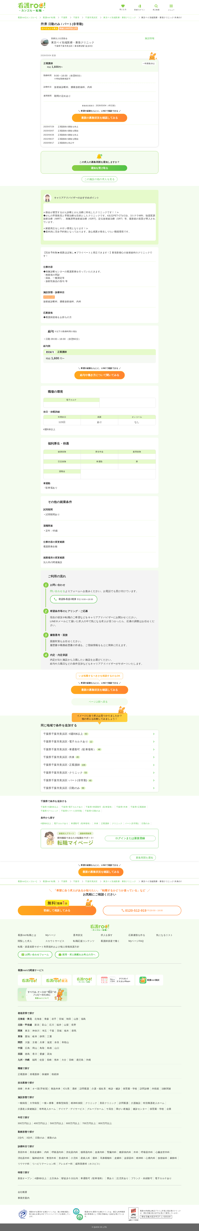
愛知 (27, 1036)
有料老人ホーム (47, 1109)
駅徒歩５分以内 (69, 1178)
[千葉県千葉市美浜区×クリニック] (99, 772)
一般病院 (22, 1103)
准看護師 (34, 1074)
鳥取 (42, 1048)
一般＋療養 (48, 1103)
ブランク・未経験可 (141, 1178)
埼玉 (44, 1030)
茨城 (59, 1030)
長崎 (49, 1059)
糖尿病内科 (125, 1152)
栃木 (66, 1030)
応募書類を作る (137, 935)
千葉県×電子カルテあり (72, 807)
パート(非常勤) (132, 823)
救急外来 (56, 1088)
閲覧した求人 (25, 941)
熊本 (56, 1059)
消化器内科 (72, 1152)
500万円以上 (57, 1123)
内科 (46, 1152)
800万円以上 (105, 1123)
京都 (34, 1042)
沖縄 (88, 1059)
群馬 (74, 1030)
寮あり (110, 1178)
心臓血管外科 (163, 1152)
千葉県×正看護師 (138, 807)
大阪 (27, 1042)
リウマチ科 (24, 1163)
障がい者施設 (123, 1109)
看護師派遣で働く (110, 941)
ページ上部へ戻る (99, 701)
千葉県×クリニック (49, 811)
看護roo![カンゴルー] (27, 17)
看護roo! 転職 (49, 17)
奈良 (56, 1042)
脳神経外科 (38, 1158)
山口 (56, 1048)
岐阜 (34, 1036)
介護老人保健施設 (27, 1109)
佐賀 (42, 1059)
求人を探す (106, 935)
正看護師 (105, 823)
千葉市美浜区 (91, 17)
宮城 (61, 1019)
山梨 (66, 1024)
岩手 (54, 1019)
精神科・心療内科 (145, 1158)
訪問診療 (144, 1088)
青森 (46, 1019)
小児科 (74, 1158)
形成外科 (63, 1158)
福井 (59, 1024)
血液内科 (99, 1152)
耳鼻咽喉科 (106, 1158)
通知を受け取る (99, 168)
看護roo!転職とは (27, 935)
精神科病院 (77, 1103)
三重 (49, 1036)
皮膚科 (117, 1158)
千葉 (52, 1030)
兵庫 (42, 1042)
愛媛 (42, 1054)
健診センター (140, 1109)
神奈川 (35, 1030)
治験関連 (166, 1088)
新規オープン (25, 1178)
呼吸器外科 (147, 1152)
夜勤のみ (52, 1137)
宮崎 (71, 1059)
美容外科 (22, 1152)
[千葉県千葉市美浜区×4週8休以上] (99, 734)
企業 (169, 1109)
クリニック (117, 823)
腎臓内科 (112, 1152)
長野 (73, 1024)
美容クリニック (108, 1103)
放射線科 (162, 1158)
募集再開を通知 (143, 857)
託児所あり (122, 1178)
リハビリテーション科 (44, 1163)
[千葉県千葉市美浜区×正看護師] (99, 765)
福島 (83, 1019)
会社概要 (22, 1192)
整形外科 (51, 1158)
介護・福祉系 (99, 1088)
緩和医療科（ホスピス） (88, 1163)
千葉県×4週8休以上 (50, 807)
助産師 (55, 1074)
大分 (64, 1059)
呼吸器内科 (57, 1152)
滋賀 (49, 1042)
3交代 (29, 1137)
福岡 (34, 1059)
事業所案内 (24, 1198)
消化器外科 (24, 1158)
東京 (27, 1030)
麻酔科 (173, 1158)
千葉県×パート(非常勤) (71, 811)
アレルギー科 (66, 1163)
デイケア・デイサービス (72, 1109)
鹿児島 (79, 1059)
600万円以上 (73, 1123)
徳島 (27, 1054)
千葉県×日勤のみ (92, 811)
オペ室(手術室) (40, 1088)
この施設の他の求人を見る (99, 179)
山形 (76, 1019)
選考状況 (78, 935)
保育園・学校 (130, 1088)
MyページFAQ (136, 941)
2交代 (21, 1137)
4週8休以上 (46, 823)
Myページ (50, 935)
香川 (34, 1054)
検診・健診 (114, 1088)
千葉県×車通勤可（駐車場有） (99, 807)
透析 (74, 1088)
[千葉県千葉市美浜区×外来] (99, 757)
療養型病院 (62, 1103)
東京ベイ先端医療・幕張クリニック (119, 17)
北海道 (38, 1019)
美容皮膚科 (36, 1152)
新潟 (37, 1024)
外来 (96, 823)
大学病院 (34, 1103)
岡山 (34, 1048)
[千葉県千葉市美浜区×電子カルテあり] (99, 741)
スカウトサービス (54, 941)
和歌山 (65, 1042)
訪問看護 (84, 1088)
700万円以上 (89, 1123)
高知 (49, 1054)
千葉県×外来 (122, 807)
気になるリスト (164, 935)
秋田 (68, 1019)
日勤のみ (145, 823)
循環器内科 (86, 1152)
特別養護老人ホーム (153, 1103)
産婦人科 (85, 1158)
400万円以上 (40, 1123)
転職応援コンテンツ (83, 941)
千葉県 (64, 17)
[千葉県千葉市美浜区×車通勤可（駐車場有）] (99, 749)
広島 (27, 1048)
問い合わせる (57, 591)
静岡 (42, 1036)
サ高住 (109, 1109)
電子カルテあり (61, 823)
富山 (44, 1024)
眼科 (95, 1158)
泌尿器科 (129, 1158)
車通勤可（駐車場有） (81, 823)
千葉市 (76, 17)
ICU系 (66, 1088)
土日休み (54, 1178)
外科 (136, 1152)
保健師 (45, 1074)
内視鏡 (155, 1088)
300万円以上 (24, 1123)
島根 (49, 1048)
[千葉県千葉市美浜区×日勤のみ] (99, 788)
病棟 (20, 1088)
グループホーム (95, 1109)
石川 (51, 1024)
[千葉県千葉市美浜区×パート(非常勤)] (99, 780)
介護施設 (135, 1103)
